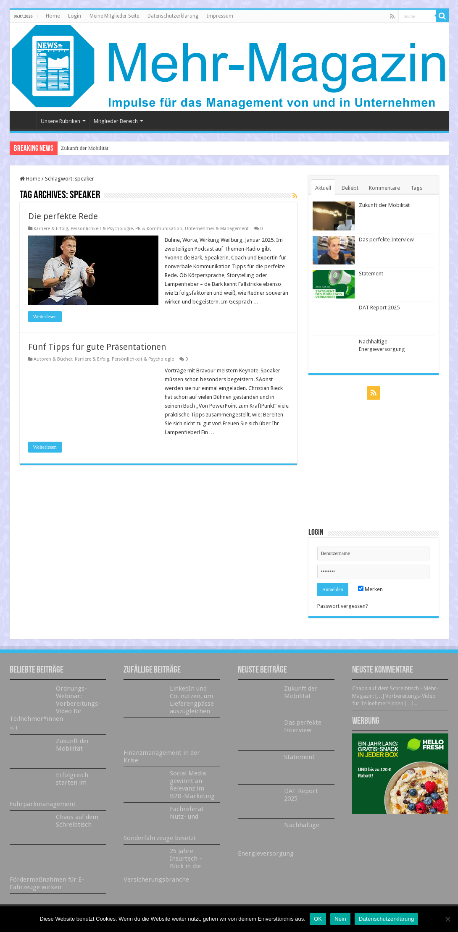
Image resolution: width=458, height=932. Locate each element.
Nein (340, 919)
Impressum (220, 16)
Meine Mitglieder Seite (114, 16)
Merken (370, 589)
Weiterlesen (45, 316)
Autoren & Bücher (53, 359)
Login (74, 16)
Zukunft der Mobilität (84, 148)
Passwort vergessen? (342, 606)
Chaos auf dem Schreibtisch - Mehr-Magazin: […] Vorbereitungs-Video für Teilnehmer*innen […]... (395, 696)
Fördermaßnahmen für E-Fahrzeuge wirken (47, 883)
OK (318, 919)
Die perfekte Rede (63, 216)
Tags (416, 188)
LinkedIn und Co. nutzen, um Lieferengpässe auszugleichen (192, 700)
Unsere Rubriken (60, 121)
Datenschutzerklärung (172, 16)
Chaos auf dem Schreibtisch (77, 820)
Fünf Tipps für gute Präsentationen (97, 347)
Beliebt (350, 188)
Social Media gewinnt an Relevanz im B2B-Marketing (192, 785)
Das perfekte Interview (386, 239)
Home (53, 16)
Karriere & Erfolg (51, 228)
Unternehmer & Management (217, 228)
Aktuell (323, 188)
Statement (371, 273)
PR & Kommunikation (158, 228)
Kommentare (384, 188)
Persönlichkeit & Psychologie (102, 228)
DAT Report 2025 (379, 307)
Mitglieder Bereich (116, 121)
